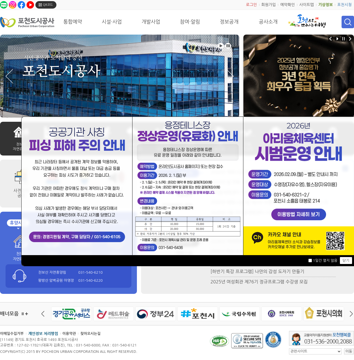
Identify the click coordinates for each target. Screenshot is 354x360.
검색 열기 (348, 22)
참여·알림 (190, 21)
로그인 (251, 5)
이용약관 (69, 333)
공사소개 (268, 21)
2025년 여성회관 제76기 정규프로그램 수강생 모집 (259, 281)
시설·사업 (112, 21)
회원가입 (268, 5)
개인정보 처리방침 (43, 333)
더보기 (26, 314)
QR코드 (48, 4)
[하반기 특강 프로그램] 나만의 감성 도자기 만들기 (257, 271)
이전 (44, 314)
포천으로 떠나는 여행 (307, 21)
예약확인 (287, 5)
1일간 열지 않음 (325, 260)
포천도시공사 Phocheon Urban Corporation (27, 22)
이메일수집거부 (12, 333)
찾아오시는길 (90, 333)
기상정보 (325, 5)
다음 (350, 314)
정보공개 (229, 21)
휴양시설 (18, 223)
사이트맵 (306, 5)
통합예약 (72, 21)
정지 (23, 314)
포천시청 (344, 5)
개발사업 (151, 21)
